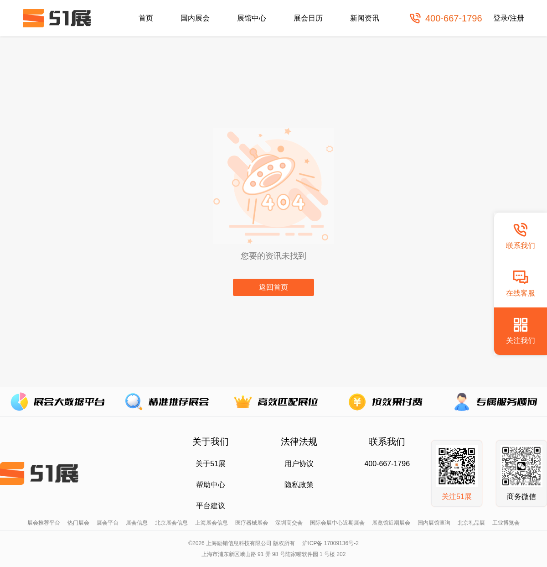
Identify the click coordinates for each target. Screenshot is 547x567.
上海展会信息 (211, 523)
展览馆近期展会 (391, 523)
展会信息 (137, 523)
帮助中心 (210, 485)
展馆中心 (251, 18)
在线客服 (520, 283)
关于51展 (211, 464)
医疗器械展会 (251, 523)
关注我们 (520, 330)
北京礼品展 (471, 523)
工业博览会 (506, 523)
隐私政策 (299, 485)
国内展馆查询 (434, 523)
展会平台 (108, 523)
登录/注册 (508, 18)
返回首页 (273, 287)
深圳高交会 (289, 523)
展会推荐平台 (43, 523)
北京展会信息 (171, 523)
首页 (146, 18)
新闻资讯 (364, 18)
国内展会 (195, 18)
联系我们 (520, 236)
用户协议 (299, 464)
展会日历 (308, 18)
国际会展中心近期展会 (337, 523)
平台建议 (210, 506)
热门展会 (78, 523)
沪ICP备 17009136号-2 (330, 543)
